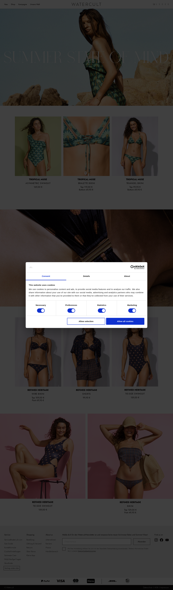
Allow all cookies (125, 321)
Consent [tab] (46, 276)
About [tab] (127, 276)
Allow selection (86, 321)
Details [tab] (86, 276)
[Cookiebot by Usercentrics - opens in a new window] (132, 267)
